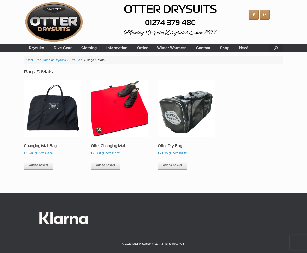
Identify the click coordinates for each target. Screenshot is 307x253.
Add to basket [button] (38, 165)
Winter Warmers (171, 48)
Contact (203, 48)
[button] (276, 48)
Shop (225, 48)
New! (243, 48)
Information (117, 48)
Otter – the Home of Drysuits (46, 60)
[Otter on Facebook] (254, 15)
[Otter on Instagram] (265, 15)
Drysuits (36, 48)
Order (142, 48)
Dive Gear (63, 48)
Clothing (89, 48)
